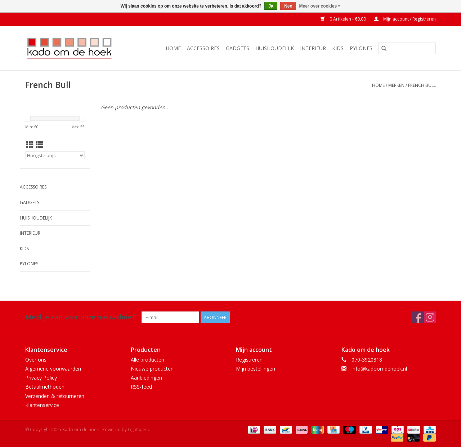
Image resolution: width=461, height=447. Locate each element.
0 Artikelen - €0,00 (344, 19)
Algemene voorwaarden (53, 368)
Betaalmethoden (44, 386)
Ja (270, 6)
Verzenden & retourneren (54, 396)
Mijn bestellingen (255, 368)
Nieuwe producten (152, 368)
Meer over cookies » (320, 6)
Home (173, 48)
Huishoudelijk (274, 48)
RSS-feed (141, 386)
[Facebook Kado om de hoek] (417, 317)
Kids (338, 48)
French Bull (422, 85)
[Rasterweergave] (30, 145)
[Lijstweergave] (39, 145)
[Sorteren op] (55, 155)
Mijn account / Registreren (405, 19)
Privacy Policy (41, 377)
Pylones (361, 48)
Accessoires (203, 48)
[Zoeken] (407, 48)
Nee (288, 6)
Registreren (249, 359)
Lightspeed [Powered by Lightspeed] (139, 429)
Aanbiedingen (146, 377)
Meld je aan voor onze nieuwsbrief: (80, 317)
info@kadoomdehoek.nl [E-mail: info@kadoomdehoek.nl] (379, 368)
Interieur (313, 48)
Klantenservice (42, 405)
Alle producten (147, 359)
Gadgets (237, 48)
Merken (396, 85)
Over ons (35, 359)
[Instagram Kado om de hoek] (430, 317)
